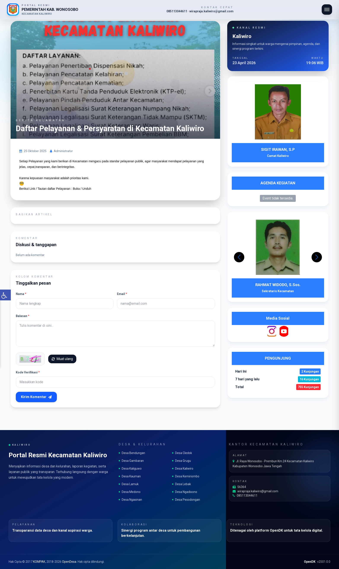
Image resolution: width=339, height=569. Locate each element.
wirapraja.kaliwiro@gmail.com (255, 491)
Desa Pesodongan (186, 499)
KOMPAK (39, 561)
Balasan (22, 316)
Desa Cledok (182, 453)
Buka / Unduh (82, 188)
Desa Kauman (130, 476)
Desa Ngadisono (184, 492)
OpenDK (309, 561)
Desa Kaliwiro (182, 468)
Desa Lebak (181, 484)
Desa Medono (130, 492)
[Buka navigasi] (327, 9)
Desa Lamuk (129, 484)
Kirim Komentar (36, 397)
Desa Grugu (181, 460)
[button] (317, 257)
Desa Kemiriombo (185, 476)
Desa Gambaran (131, 460)
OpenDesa (69, 561)
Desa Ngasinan (130, 499)
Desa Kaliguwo (130, 468)
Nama (21, 294)
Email (122, 294)
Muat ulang (62, 359)
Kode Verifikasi (28, 372)
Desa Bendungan (132, 453)
